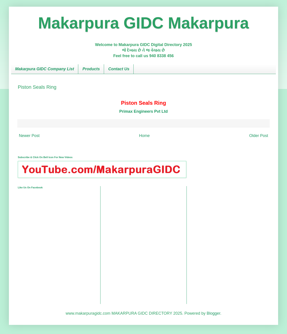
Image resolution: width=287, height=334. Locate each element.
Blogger (213, 313)
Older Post (258, 135)
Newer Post (29, 135)
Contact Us (118, 69)
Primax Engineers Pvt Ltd (143, 111)
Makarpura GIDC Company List (44, 69)
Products (91, 69)
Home (144, 135)
